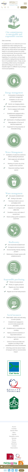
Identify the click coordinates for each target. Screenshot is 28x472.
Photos (14, 440)
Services (14, 438)
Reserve (24, 7)
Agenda (14, 434)
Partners (14, 442)
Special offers (14, 430)
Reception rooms (14, 436)
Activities (14, 428)
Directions (14, 444)
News (14, 432)
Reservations (14, 448)
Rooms (14, 426)
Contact (14, 446)
